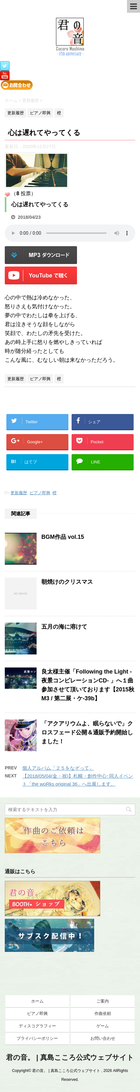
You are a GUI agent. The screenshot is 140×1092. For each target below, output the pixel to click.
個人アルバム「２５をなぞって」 (58, 768)
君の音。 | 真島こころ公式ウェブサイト (70, 1057)
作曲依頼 (102, 1013)
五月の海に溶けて (64, 627)
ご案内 (102, 1001)
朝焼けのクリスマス (67, 582)
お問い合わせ (102, 1038)
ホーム (37, 1001)
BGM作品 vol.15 (62, 537)
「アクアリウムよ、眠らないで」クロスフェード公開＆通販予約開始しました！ (87, 732)
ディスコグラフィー (37, 1026)
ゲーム (102, 1026)
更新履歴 (18, 492)
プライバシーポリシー (37, 1038)
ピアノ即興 (40, 492)
